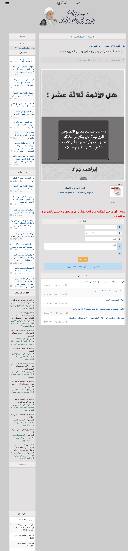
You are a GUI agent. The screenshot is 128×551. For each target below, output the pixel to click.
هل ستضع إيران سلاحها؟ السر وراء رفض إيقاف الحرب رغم (18, 407)
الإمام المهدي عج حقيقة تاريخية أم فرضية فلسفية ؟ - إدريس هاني (95, 309)
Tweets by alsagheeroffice (21, 48)
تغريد (110, 202)
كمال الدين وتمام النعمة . (110, 300)
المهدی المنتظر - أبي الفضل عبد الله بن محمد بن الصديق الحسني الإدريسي (20, 199)
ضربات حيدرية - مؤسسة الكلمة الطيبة (105, 291)
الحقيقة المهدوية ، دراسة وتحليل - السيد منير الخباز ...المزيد (21, 135)
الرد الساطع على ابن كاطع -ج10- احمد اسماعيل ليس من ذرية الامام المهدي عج (19, 257)
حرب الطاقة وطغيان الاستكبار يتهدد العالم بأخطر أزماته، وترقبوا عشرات (18, 341)
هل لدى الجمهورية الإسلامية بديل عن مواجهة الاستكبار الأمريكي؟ (18, 455)
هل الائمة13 (112, 190)
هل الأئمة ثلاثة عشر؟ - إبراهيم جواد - (103, 45)
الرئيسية (87, 37)
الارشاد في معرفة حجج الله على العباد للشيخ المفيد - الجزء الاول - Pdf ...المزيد (20, 82)
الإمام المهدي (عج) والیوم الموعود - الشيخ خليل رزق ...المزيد (20, 124)
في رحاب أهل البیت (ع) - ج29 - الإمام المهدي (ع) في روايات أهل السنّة (93, 318)
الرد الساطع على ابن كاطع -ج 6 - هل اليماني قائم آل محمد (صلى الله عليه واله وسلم (19, 223)
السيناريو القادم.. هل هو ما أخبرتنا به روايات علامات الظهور (19, 422)
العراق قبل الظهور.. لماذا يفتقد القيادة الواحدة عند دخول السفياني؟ (18, 323)
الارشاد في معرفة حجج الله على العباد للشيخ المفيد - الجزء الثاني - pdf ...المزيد (20, 159)
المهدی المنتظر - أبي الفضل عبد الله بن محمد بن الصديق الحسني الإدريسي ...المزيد (20, 69)
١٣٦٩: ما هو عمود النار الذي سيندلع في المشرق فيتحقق (18, 374)
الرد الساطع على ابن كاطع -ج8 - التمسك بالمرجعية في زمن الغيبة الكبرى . (18, 247)
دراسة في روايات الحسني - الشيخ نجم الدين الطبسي (99, 282)
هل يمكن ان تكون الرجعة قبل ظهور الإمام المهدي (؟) (19, 356)
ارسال (79, 259)
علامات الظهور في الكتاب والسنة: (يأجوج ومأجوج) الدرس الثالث (18, 305)
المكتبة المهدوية (74, 37)
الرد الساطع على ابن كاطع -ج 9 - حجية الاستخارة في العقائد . (18, 236)
